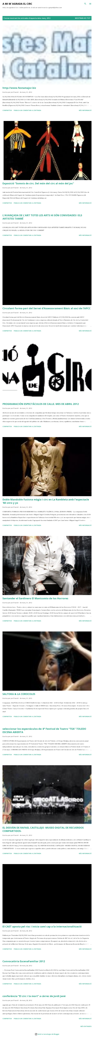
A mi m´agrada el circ (17, 3)
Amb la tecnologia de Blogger (47, 1034)
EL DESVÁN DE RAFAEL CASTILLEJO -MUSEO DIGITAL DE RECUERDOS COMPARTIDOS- (43, 829)
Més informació (85, 110)
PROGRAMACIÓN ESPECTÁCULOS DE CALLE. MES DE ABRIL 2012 (41, 404)
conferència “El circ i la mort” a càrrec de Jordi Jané (34, 996)
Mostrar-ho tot (82, 18)
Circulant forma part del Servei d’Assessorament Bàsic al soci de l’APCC (47, 308)
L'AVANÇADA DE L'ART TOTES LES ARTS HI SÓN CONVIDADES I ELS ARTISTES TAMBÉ (42, 217)
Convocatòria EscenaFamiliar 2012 (24, 961)
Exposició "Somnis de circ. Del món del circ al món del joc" (38, 183)
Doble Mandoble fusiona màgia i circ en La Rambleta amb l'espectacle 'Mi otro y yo (46, 501)
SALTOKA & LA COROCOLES (19, 694)
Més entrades (85, 1026)
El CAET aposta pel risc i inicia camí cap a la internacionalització (42, 926)
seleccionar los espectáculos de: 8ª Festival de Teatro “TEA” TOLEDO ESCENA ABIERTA (44, 730)
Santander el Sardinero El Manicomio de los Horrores (35, 598)
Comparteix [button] (7, 110)
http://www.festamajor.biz (19, 88)
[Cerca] (85, 3)
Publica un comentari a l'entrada (27, 110)
